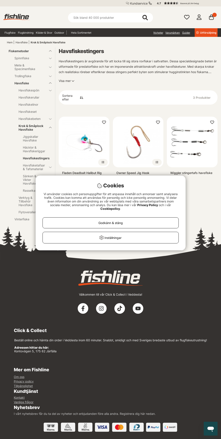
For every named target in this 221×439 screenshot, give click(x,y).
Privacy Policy (147, 205)
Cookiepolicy (110, 208)
